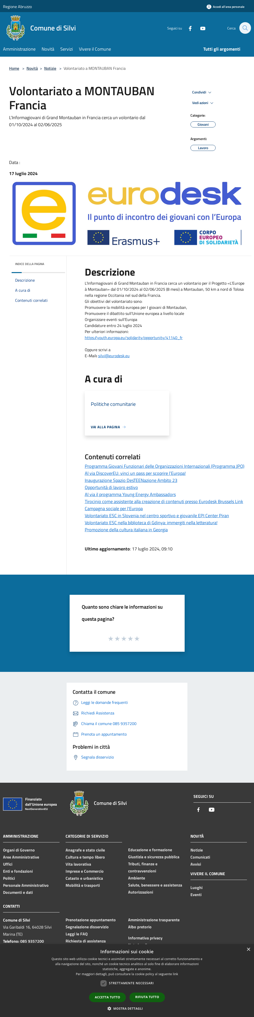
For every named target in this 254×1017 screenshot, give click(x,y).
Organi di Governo (19, 850)
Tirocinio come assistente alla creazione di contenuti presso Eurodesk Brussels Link (164, 501)
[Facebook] (187, 27)
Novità (32, 68)
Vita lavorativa (78, 864)
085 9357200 (32, 941)
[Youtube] (200, 27)
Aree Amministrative (21, 857)
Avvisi (195, 864)
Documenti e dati (18, 892)
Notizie (50, 68)
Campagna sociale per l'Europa (114, 508)
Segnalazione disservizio (87, 927)
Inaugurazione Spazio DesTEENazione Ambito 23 (131, 480)
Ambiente (136, 878)
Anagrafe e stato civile (85, 850)
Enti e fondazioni (18, 871)
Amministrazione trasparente (154, 920)
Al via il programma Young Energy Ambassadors (130, 494)
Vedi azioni (203, 103)
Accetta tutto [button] (107, 997)
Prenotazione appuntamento (91, 920)
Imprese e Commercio (85, 871)
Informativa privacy (145, 938)
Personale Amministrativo (26, 885)
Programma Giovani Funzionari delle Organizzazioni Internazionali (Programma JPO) (164, 466)
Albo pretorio (140, 927)
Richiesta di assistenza (86, 941)
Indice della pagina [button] (29, 263)
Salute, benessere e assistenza (155, 885)
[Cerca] (245, 28)
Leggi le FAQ (77, 934)
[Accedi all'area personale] (225, 7)
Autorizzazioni (140, 892)
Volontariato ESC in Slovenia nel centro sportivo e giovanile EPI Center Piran (157, 515)
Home (14, 68)
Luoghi (196, 887)
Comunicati (200, 857)
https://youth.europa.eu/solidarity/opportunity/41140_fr (134, 338)
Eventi (196, 895)
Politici (9, 878)
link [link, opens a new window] (175, 974)
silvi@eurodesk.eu (114, 356)
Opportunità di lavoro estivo (111, 487)
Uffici (7, 864)
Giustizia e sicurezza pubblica (153, 857)
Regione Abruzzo (17, 7)
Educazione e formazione (150, 850)
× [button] (248, 950)
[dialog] (127, 980)
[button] (127, 1008)
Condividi (202, 92)
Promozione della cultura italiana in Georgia (126, 529)
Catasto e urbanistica (84, 878)
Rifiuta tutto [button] (147, 997)
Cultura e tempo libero (85, 857)
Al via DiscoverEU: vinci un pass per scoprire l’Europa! (135, 473)
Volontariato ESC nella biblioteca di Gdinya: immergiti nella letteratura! (151, 522)
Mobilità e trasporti (83, 885)
